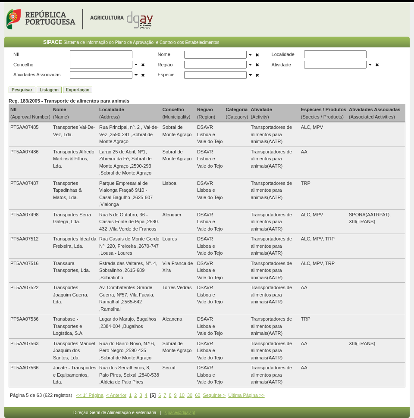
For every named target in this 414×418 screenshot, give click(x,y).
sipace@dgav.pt (180, 412)
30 (189, 395)
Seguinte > (214, 395)
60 (197, 395)
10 (182, 395)
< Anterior (116, 395)
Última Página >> (246, 395)
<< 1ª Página (89, 395)
